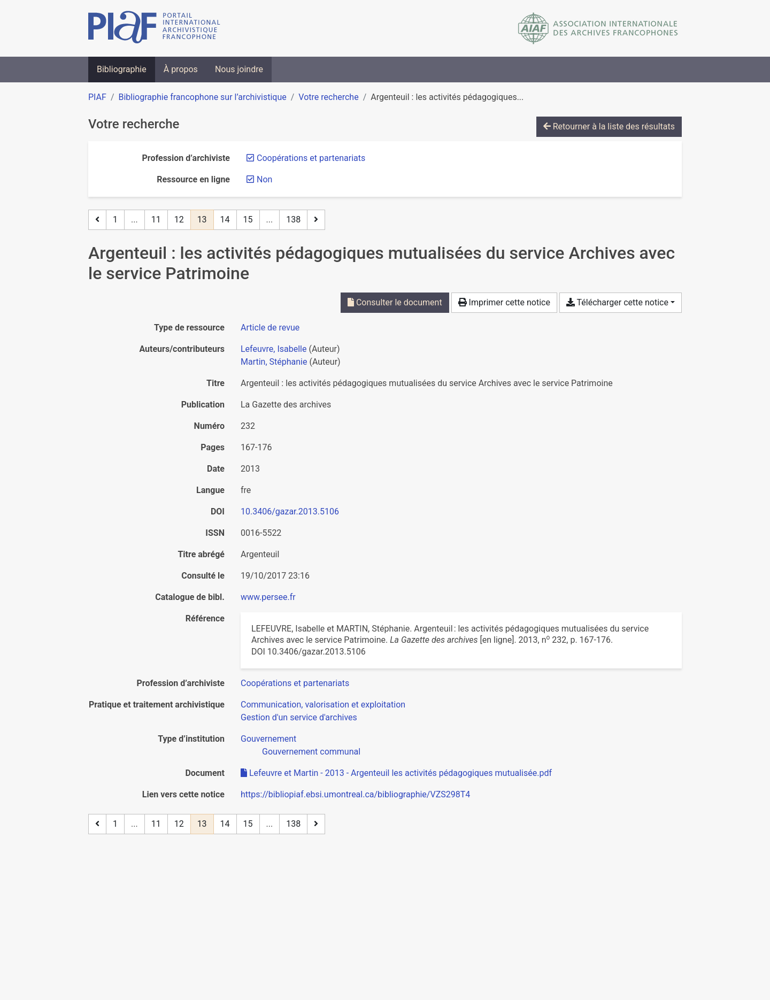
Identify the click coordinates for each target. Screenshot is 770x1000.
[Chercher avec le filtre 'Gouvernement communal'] (311, 752)
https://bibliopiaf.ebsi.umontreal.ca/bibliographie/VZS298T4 (355, 794)
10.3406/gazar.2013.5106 (290, 511)
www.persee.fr (268, 597)
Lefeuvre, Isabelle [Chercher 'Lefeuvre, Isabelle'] (273, 349)
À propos (181, 69)
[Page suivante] (316, 220)
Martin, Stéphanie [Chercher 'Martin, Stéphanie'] (274, 362)
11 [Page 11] (156, 219)
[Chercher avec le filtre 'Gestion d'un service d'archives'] (299, 717)
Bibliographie (122, 69)
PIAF (97, 97)
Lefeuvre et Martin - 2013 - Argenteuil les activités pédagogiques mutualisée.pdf (396, 773)
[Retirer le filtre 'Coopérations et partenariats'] (311, 158)
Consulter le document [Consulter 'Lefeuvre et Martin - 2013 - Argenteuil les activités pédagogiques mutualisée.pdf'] (395, 302)
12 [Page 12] (179, 219)
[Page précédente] (97, 220)
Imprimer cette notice (504, 302)
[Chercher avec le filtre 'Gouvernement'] (268, 739)
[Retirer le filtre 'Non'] (264, 179)
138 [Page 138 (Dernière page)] (293, 219)
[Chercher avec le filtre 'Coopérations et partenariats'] (295, 683)
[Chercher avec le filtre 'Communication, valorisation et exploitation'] (323, 704)
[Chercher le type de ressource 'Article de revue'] (270, 327)
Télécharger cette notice (617, 302)
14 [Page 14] (225, 219)
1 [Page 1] (115, 219)
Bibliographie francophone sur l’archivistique (202, 97)
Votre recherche (328, 97)
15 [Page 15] (248, 219)
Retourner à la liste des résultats (609, 126)
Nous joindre (239, 69)
